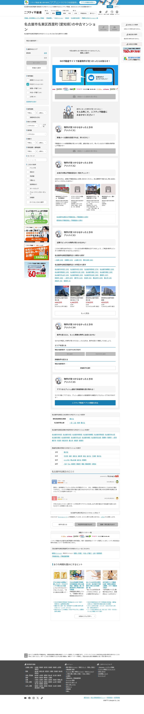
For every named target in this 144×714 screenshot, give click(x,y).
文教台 (94, 464)
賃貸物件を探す (31, 102)
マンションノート (63, 517)
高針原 (80, 456)
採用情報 (117, 697)
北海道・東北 (29, 667)
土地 (94, 553)
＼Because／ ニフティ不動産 (106, 667)
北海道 (36, 667)
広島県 (36, 682)
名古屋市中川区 (77, 272)
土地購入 (68, 676)
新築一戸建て (78, 553)
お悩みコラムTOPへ (85, 616)
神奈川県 (41, 671)
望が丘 (79, 460)
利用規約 (110, 697)
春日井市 (98, 278)
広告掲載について (103, 674)
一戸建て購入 (69, 674)
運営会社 (87, 697)
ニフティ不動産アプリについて (106, 669)
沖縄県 (42, 687)
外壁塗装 (68, 689)
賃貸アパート (82, 667)
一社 (71, 423)
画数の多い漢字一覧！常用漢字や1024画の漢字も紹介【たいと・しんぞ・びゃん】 (68, 606)
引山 (69, 464)
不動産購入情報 (70, 669)
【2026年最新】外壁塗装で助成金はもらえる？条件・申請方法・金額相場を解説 (68, 603)
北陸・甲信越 (29, 675)
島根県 (50, 682)
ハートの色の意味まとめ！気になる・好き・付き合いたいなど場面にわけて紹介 (102, 610)
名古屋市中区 (76, 269)
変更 (45, 53)
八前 (65, 464)
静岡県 (46, 677)
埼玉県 (47, 671)
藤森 (83, 464)
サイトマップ (101, 676)
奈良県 (55, 679)
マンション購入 (70, 671)
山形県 (59, 667)
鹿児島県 (37, 687)
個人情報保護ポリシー (98, 697)
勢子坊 (66, 452)
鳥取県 (46, 682)
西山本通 (73, 460)
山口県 (55, 682)
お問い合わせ (101, 671)
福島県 (36, 669)
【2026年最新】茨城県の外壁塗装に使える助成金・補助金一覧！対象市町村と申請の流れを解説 (77, 585)
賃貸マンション (73, 667)
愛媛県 (41, 683)
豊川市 (108, 278)
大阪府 (36, 679)
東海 (27, 677)
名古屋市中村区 (62, 269)
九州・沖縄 (29, 686)
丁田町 (94, 456)
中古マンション (89, 671)
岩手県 (46, 667)
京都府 (46, 679)
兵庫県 (41, 679)
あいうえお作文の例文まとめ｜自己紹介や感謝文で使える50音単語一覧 (93, 585)
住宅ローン (69, 687)
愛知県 (36, 677)
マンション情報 (70, 680)
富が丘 (99, 456)
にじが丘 (67, 460)
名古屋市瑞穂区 (107, 269)
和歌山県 (59, 679)
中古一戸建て (87, 553)
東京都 (36, 671)
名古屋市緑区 (76, 275)
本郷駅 (69, 260)
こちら (102, 517)
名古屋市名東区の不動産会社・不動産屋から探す (72, 217)
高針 (70, 456)
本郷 (78, 423)
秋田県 (55, 667)
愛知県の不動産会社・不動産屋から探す (70, 220)
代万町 (66, 456)
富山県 (50, 675)
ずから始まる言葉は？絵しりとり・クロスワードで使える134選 (60, 584)
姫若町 (73, 464)
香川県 (36, 683)
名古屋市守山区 (62, 275)
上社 (74, 423)
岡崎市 (59, 278)
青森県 (41, 667)
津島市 (59, 281)
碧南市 (67, 281)
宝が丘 (89, 456)
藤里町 (78, 464)
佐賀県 (41, 686)
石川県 (55, 675)
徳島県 (59, 682)
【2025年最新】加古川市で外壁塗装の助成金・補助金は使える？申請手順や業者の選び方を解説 (101, 603)
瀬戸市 (78, 278)
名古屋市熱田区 (62, 272)
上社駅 (78, 260)
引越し (67, 691)
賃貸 (67, 667)
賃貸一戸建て (91, 667)
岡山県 (41, 682)
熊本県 (50, 686)
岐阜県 (41, 677)
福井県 (59, 675)
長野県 (46, 675)
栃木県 (60, 671)
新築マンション (57, 553)
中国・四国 (29, 682)
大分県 (55, 686)
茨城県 (56, 671)
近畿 (27, 679)
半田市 (88, 278)
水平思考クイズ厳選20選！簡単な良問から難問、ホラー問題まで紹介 (110, 585)
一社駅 (59, 260)
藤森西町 (88, 464)
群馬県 (36, 673)
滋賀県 (50, 679)
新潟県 (36, 675)
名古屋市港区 (92, 272)
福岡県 (36, 686)
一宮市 (69, 278)
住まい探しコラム (71, 684)
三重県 (50, 677)
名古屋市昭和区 (91, 269)
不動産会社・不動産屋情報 (60, 556)
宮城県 (50, 667)
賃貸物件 (99, 553)
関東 (27, 671)
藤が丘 (72, 419)
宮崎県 (59, 686)
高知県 (46, 683)
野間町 (84, 460)
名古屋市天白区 (91, 275)
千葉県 (51, 671)
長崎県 (46, 686)
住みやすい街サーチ (71, 682)
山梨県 (41, 675)
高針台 (75, 456)
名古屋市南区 (106, 272)
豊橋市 (104, 275)
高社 (84, 456)
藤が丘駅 (88, 260)
